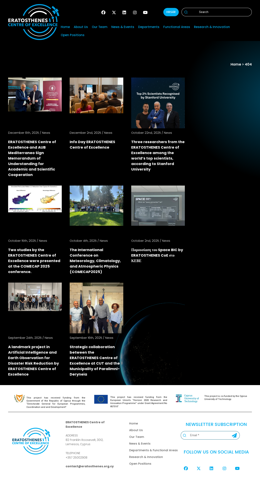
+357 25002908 (76, 458)
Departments (148, 27)
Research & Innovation (212, 27)
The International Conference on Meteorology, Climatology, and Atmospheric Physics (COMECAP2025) (95, 260)
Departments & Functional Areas (153, 450)
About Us (81, 27)
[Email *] (205, 435)
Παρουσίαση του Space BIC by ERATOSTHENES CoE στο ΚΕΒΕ (157, 255)
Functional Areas (176, 27)
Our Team (99, 27)
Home (65, 27)
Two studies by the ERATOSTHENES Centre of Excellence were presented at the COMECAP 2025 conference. (34, 260)
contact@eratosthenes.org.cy (90, 466)
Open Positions (72, 35)
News (46, 133)
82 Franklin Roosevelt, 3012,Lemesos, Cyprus (84, 442)
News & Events (122, 27)
